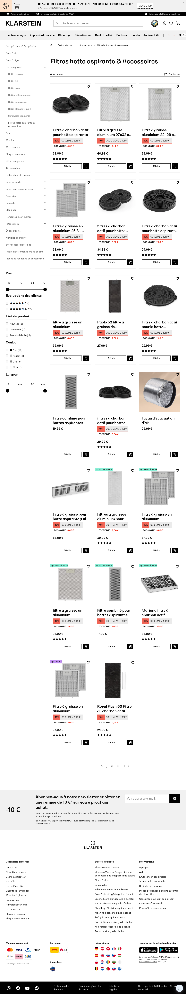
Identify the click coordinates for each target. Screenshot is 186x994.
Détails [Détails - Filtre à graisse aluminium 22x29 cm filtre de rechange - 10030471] (156, 166)
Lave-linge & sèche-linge (19, 188)
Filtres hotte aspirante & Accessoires (21, 124)
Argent (17, 356)
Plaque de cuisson (15, 154)
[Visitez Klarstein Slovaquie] (108, 955)
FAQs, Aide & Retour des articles (164, 14)
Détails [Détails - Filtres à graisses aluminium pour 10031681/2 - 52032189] (111, 550)
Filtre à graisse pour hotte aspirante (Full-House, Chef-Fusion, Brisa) (70, 516)
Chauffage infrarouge (17, 890)
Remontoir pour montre (19, 216)
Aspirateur (12, 195)
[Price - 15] (15, 283)
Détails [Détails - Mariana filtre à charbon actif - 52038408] (156, 646)
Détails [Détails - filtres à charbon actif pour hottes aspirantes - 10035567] (111, 454)
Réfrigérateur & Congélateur (21, 46)
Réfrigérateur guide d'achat (110, 917)
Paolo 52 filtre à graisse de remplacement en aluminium (112, 324)
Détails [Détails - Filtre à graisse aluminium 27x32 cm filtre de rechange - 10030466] (111, 166)
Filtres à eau (12, 223)
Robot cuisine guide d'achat (110, 931)
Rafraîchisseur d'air (16, 904)
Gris (15, 361)
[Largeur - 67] (38, 384)
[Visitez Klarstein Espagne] (96, 955)
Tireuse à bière (14, 168)
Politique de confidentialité (151, 959)
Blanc (16, 367)
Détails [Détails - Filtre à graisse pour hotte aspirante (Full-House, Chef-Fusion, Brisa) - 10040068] (67, 550)
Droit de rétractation (150, 886)
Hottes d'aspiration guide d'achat (113, 903)
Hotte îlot (13, 81)
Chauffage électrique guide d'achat (114, 908)
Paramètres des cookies (152, 908)
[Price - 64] (38, 283)
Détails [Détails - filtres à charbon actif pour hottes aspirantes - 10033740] (111, 262)
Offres (171, 35)
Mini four (11, 140)
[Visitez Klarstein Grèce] (119, 968)
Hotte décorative (17, 101)
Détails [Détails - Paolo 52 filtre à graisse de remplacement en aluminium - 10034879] (111, 358)
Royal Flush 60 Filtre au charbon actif (114, 708)
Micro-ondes (13, 147)
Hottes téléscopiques (19, 94)
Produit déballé (20, 335)
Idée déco (11, 209)
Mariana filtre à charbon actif (155, 612)
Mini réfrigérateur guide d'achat (112, 926)
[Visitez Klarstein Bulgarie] (114, 962)
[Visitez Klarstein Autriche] (102, 948)
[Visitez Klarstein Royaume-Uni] (102, 955)
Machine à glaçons (16, 895)
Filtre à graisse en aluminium (157, 516)
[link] (70, 104)
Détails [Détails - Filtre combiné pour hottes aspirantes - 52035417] (111, 646)
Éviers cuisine (13, 230)
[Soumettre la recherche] (57, 23)
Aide (141, 872)
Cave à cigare (13, 60)
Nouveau (17, 323)
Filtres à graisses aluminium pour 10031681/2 (111, 516)
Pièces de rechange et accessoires (25, 258)
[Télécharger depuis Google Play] (168, 950)
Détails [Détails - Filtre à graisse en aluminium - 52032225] (156, 550)
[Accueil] (54, 45)
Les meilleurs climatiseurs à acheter (114, 898)
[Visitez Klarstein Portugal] (108, 968)
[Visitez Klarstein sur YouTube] (27, 988)
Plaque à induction (16, 913)
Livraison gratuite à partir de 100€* (57, 14)
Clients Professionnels (151, 903)
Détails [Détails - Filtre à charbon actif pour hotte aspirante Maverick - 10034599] (156, 262)
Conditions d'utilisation (148, 962)
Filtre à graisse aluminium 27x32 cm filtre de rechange (114, 132)
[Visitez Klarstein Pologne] (96, 962)
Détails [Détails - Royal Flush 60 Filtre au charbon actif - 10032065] (111, 742)
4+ (21, 309)
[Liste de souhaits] (171, 23)
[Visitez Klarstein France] (114, 948)
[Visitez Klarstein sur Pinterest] (37, 988)
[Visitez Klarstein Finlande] (119, 962)
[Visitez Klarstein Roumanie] (108, 962)
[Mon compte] (164, 23)
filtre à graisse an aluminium (67, 324)
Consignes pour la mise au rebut (156, 898)
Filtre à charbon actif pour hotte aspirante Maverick (159, 228)
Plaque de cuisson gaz (18, 918)
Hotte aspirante (14, 67)
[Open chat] (179, 988)
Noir (16, 350)
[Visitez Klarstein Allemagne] (96, 948)
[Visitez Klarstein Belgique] (96, 968)
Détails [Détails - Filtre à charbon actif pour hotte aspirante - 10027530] (67, 166)
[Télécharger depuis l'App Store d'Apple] (148, 950)
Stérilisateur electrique (18, 244)
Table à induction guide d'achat (112, 889)
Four (8, 133)
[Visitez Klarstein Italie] (119, 948)
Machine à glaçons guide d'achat (113, 912)
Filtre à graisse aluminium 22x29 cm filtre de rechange (159, 132)
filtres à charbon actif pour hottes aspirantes (111, 228)
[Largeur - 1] (15, 384)
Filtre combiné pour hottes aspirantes (69, 420)
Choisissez (171, 74)
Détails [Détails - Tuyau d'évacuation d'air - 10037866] (156, 454)
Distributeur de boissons (19, 175)
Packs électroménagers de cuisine (24, 251)
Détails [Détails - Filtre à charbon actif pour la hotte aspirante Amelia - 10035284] (156, 358)
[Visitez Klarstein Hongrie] (119, 955)
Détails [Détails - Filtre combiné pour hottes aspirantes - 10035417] (67, 454)
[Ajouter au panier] (86, 166)
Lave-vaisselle (13, 182)
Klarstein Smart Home (107, 867)
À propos (144, 867)
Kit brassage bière (16, 161)
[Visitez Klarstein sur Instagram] (9, 988)
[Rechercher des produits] (98, 23)
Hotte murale (15, 74)
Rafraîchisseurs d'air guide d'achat (114, 922)
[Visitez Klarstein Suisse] (108, 948)
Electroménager (65, 45)
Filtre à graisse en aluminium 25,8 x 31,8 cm (68, 228)
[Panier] (178, 23)
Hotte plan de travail (19, 108)
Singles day (101, 884)
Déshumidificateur (16, 876)
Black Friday (102, 880)
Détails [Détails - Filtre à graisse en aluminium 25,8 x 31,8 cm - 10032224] (67, 262)
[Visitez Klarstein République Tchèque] (114, 955)
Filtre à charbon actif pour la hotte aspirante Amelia (159, 324)
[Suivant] (184, 35)
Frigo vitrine (12, 900)
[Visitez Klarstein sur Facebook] (18, 988)
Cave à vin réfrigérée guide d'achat (114, 894)
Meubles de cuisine (16, 237)
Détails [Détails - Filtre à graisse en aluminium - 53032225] (67, 742)
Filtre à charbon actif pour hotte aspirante (70, 132)
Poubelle (10, 202)
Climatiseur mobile (16, 872)
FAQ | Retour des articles (152, 876)
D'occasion (17, 329)
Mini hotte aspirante (19, 115)
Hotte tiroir (14, 87)
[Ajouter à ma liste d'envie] (88, 86)
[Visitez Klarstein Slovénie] (114, 968)
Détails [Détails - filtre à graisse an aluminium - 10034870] (67, 358)
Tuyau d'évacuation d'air (158, 420)
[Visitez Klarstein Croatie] (102, 962)
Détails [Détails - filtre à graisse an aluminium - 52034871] (67, 646)
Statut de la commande (152, 881)
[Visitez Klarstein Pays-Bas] (102, 968)
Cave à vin (11, 53)
